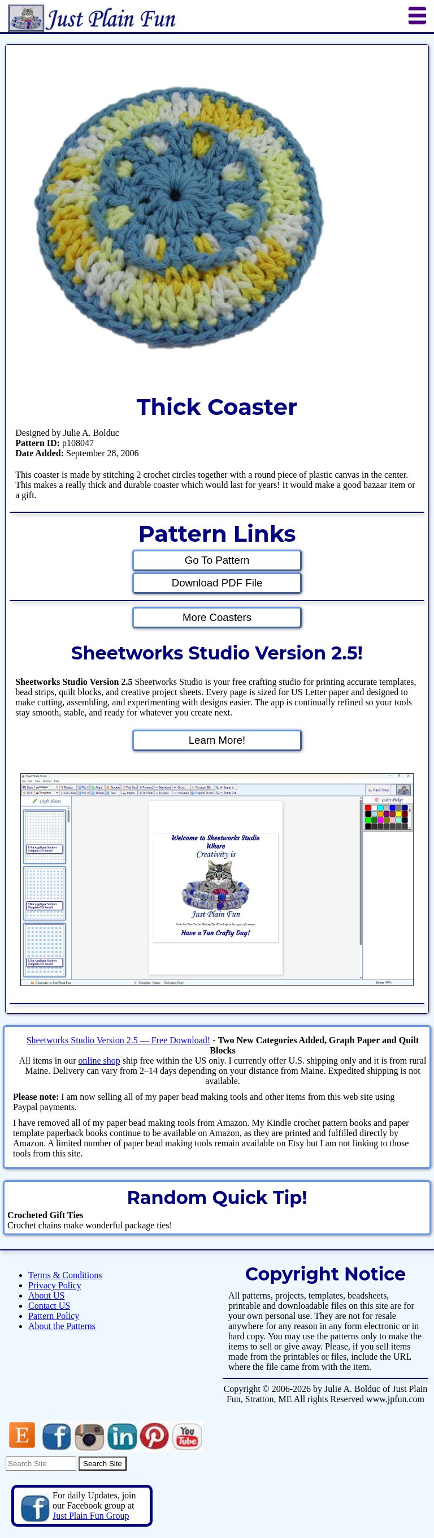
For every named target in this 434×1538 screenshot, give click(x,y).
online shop (99, 1060)
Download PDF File (217, 583)
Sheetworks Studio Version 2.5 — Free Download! (118, 1040)
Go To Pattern (217, 560)
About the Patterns (62, 1326)
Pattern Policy (53, 1316)
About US (46, 1295)
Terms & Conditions (65, 1275)
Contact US (49, 1305)
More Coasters (217, 617)
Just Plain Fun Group (91, 1515)
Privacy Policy (54, 1285)
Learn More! (217, 740)
